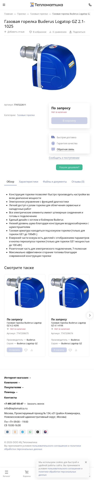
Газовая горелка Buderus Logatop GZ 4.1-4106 (68, 324)
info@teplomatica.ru (16, 408)
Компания (10, 382)
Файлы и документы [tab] (55, 181)
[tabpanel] (47, 225)
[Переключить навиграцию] (4, 4)
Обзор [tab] (10, 181)
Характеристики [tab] (28, 181)
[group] (47, 68)
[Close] (86, 462)
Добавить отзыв (16, 31)
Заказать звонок (35, 403)
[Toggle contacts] (90, 4)
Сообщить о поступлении (64, 157)
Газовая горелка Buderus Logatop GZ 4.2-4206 (24, 324)
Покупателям (12, 387)
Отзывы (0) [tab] (78, 181)
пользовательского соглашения (49, 445)
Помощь (9, 392)
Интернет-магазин (16, 377)
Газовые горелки (26, 115)
